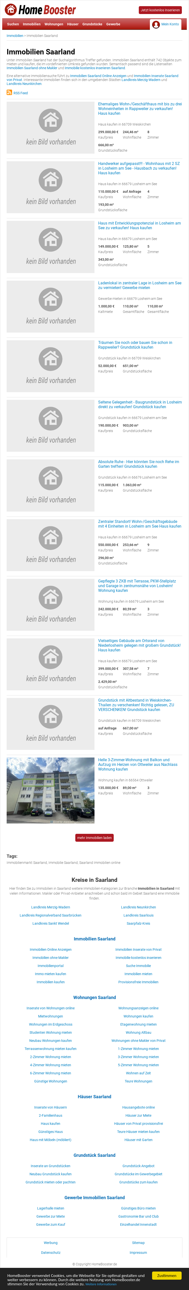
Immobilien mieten (138, 974)
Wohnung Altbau (138, 1032)
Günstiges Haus (50, 1132)
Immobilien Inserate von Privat (138, 949)
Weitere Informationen (100, 1285)
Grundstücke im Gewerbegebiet (138, 1174)
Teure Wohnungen (138, 1081)
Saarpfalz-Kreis (138, 923)
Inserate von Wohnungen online (51, 1008)
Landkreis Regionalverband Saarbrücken (50, 915)
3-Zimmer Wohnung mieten (138, 1057)
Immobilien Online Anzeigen (51, 949)
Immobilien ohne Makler (50, 958)
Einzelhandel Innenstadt (138, 1224)
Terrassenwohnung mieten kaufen (51, 1049)
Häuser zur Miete (138, 1115)
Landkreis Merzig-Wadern (141, 80)
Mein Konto (170, 24)
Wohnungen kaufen (138, 1016)
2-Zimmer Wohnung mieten (50, 1057)
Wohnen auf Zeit (138, 1073)
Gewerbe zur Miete (50, 1216)
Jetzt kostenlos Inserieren (160, 10)
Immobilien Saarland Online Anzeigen (98, 76)
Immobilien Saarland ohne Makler (32, 68)
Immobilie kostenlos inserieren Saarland (95, 68)
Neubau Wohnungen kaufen (50, 1041)
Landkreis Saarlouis (139, 915)
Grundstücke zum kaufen (138, 1182)
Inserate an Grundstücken (50, 1166)
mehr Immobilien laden (94, 838)
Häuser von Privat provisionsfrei (138, 1124)
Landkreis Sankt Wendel (50, 923)
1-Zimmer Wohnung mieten (138, 1049)
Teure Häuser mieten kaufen (138, 1132)
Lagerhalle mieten (50, 1208)
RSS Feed (17, 93)
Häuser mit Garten (139, 1140)
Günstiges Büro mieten (138, 1208)
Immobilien (32, 24)
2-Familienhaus (50, 1115)
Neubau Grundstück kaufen (51, 1174)
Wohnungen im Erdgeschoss (50, 1024)
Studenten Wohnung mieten (51, 1032)
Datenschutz (51, 1253)
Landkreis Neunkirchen (24, 84)
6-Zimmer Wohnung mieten (50, 1073)
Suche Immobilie (138, 966)
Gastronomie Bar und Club (138, 1216)
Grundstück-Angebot (139, 1166)
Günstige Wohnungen (50, 1081)
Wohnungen (54, 24)
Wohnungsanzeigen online (138, 1008)
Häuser (73, 24)
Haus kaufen (50, 1124)
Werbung (51, 1243)
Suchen (13, 24)
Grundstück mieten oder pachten (51, 1182)
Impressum (138, 1253)
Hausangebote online (138, 1107)
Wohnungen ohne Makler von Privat (138, 1041)
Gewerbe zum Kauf (50, 1224)
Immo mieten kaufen (50, 974)
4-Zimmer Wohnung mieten (50, 1065)
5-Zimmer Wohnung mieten (138, 1065)
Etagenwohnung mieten (138, 1024)
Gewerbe (113, 24)
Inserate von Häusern (50, 1107)
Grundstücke (92, 24)
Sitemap (138, 1243)
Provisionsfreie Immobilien (138, 982)
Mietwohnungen (50, 1016)
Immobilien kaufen (51, 982)
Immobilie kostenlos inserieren (138, 958)
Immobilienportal (50, 966)
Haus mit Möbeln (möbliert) (50, 1140)
